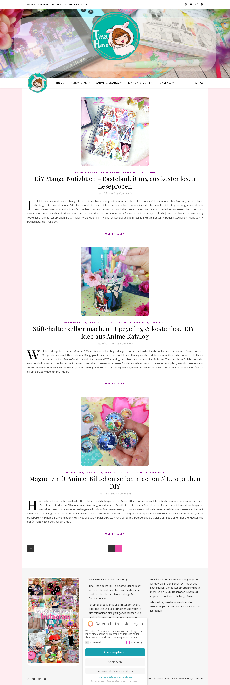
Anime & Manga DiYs (89, 172)
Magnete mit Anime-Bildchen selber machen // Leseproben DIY (115, 482)
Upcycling (147, 172)
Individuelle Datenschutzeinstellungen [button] (115, 677)
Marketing (134, 642)
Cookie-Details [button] (97, 681)
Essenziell (93, 642)
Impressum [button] (134, 681)
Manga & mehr (139, 82)
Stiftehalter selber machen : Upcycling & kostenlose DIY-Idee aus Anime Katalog (115, 332)
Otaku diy (113, 172)
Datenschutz (78, 4)
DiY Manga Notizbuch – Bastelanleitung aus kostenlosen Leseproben (115, 182)
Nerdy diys (79, 82)
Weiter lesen (115, 233)
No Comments (123, 193)
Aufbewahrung (75, 322)
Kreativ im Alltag (101, 322)
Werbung (44, 4)
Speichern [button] (115, 662)
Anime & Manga (107, 82)
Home (60, 82)
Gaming (165, 82)
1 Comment (124, 493)
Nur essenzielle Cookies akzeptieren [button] (115, 670)
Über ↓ (31, 4)
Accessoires (74, 472)
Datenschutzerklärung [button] (117, 681)
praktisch (130, 172)
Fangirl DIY (93, 472)
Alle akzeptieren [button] (115, 652)
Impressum (59, 4)
